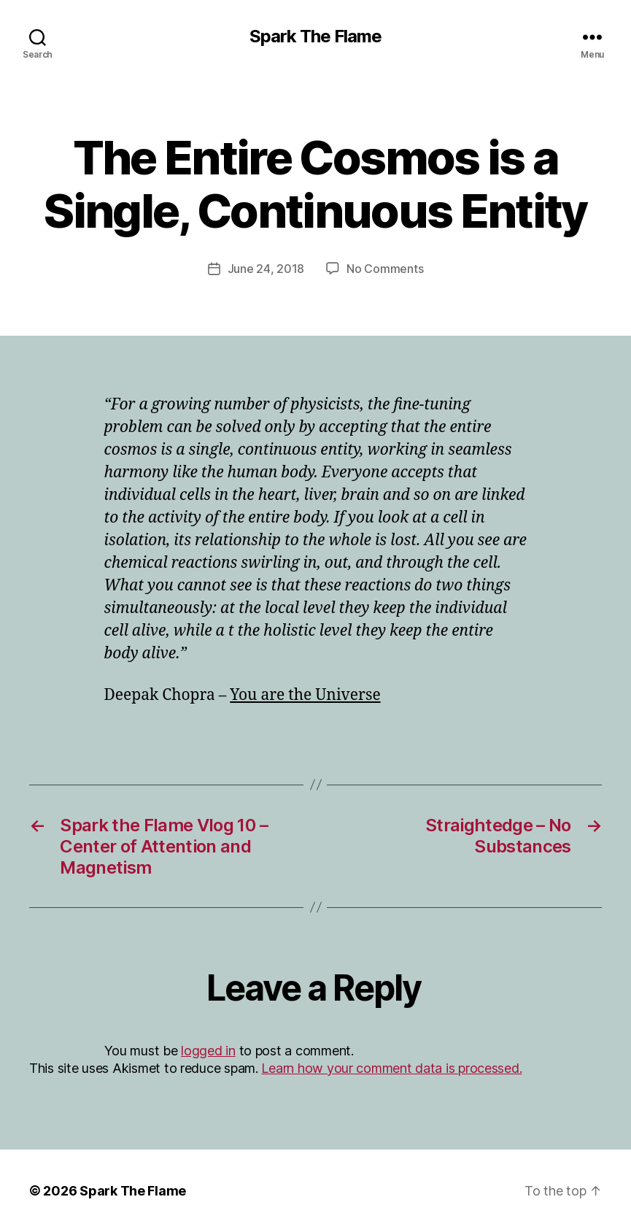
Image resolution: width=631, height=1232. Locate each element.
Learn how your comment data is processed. (391, 1068)
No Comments (385, 268)
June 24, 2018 (266, 268)
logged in (208, 1050)
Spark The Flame (315, 36)
